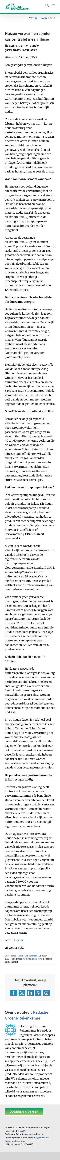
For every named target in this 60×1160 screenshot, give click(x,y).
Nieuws (38, 959)
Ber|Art (23, 1130)
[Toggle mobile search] (47, 5)
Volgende (46, 18)
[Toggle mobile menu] (53, 5)
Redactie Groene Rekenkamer (23, 956)
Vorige (33, 18)
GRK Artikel (28, 959)
